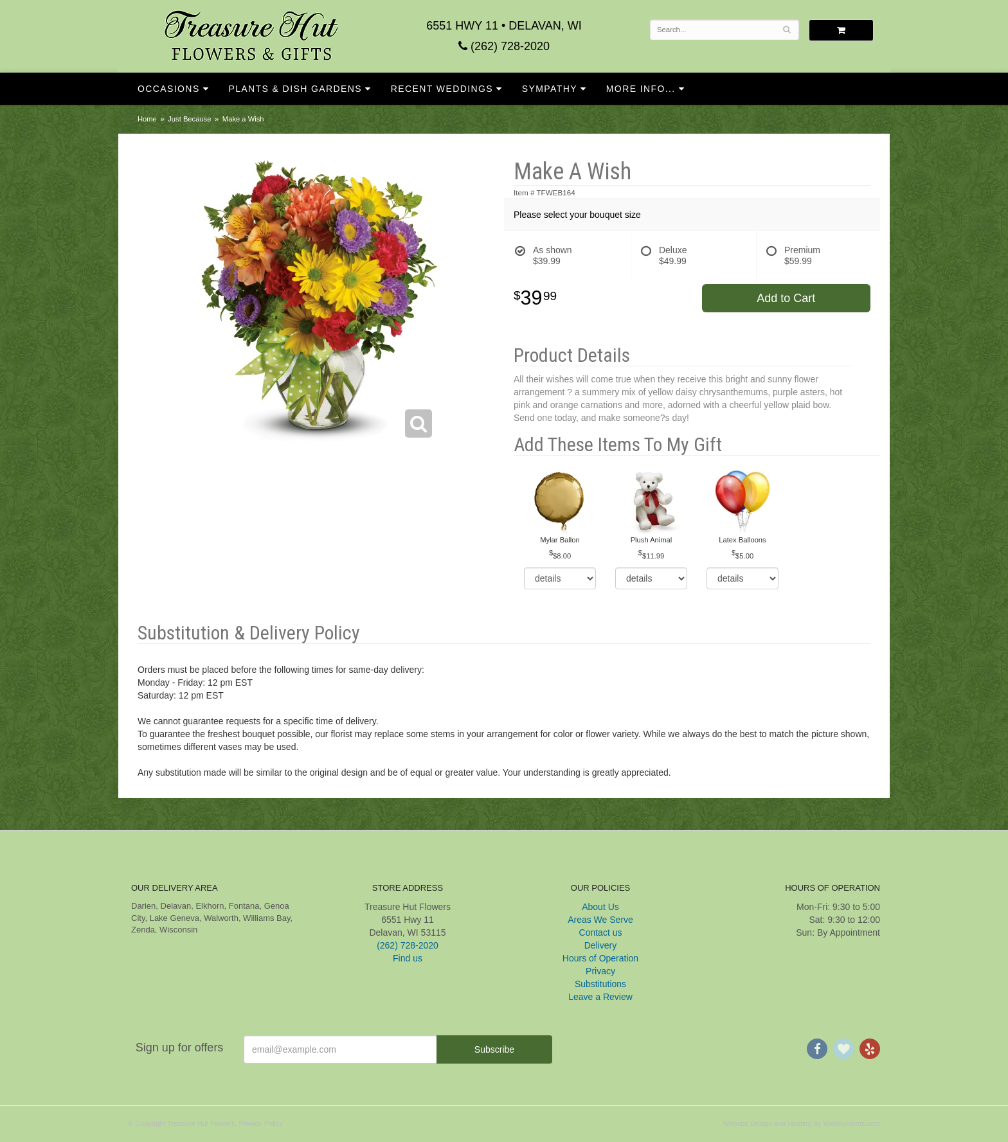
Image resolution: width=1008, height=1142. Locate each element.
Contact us (600, 932)
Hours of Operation (600, 958)
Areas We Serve (600, 919)
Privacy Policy (261, 1123)
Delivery (600, 945)
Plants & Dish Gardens (295, 89)
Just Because (189, 119)
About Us (600, 907)
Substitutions (600, 984)
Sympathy (549, 89)
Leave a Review (600, 997)
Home (147, 119)
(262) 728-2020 (504, 46)
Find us (407, 958)
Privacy (600, 971)
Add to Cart (786, 298)
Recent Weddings (442, 89)
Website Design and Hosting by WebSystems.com (801, 1123)
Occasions (169, 89)
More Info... (641, 89)
